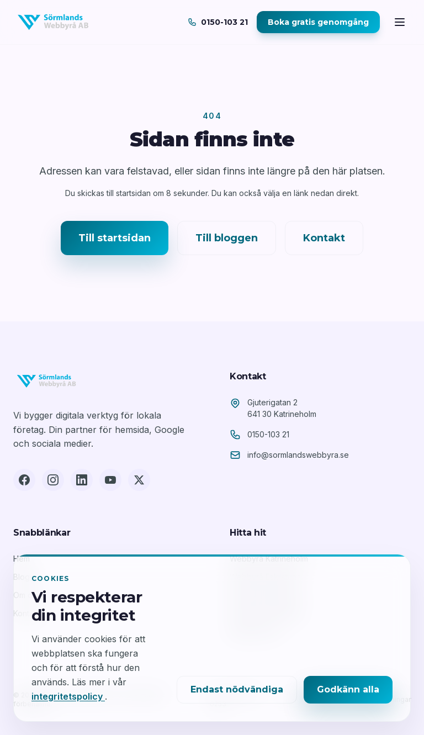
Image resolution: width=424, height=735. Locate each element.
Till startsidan (114, 238)
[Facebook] (24, 480)
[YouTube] (110, 480)
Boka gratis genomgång (318, 22)
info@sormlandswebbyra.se (298, 454)
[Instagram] (53, 480)
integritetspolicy (68, 696)
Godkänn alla (348, 689)
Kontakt (324, 238)
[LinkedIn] (82, 480)
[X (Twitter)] (139, 480)
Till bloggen (226, 238)
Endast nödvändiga (236, 689)
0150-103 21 (268, 434)
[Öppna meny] (400, 22)
